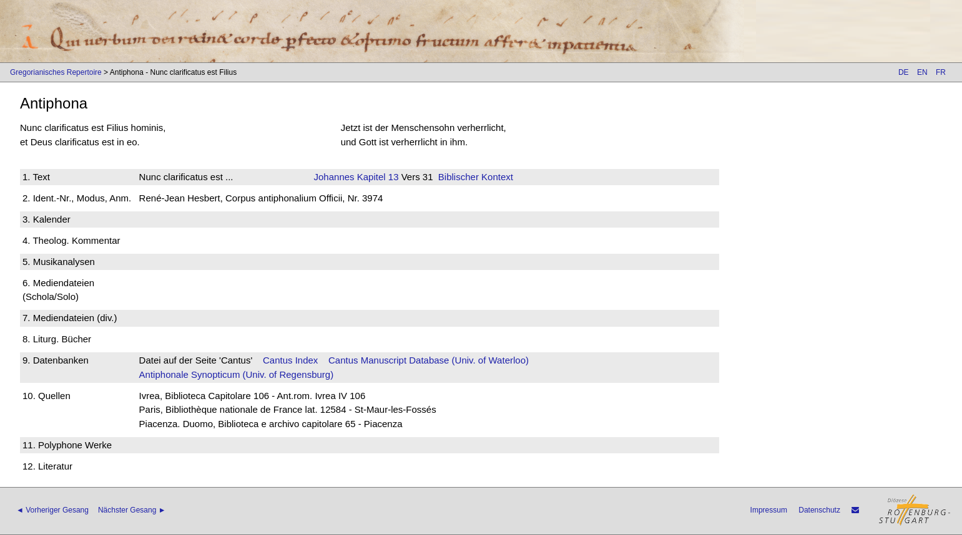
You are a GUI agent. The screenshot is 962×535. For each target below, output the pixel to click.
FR (941, 72)
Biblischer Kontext (475, 176)
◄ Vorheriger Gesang (52, 510)
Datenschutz (819, 510)
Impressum (768, 510)
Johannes (334, 176)
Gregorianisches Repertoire (56, 72)
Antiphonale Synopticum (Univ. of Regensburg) (236, 374)
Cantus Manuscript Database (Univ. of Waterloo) (428, 360)
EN (922, 72)
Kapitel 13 (377, 176)
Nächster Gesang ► (132, 510)
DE (903, 72)
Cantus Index (290, 360)
